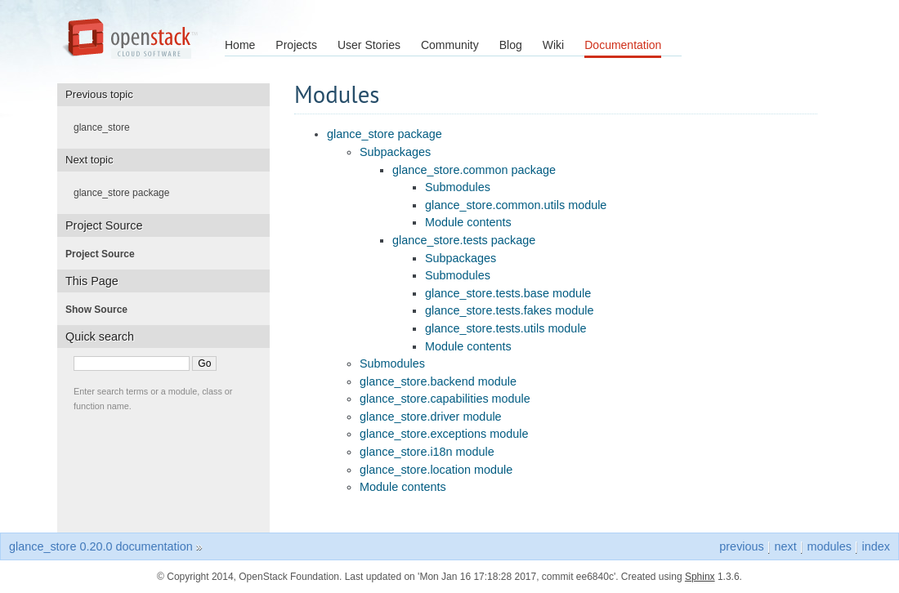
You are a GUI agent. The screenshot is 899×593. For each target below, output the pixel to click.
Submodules (457, 187)
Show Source (101, 309)
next (785, 546)
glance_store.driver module (431, 416)
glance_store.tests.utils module (506, 328)
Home (240, 44)
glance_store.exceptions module (444, 433)
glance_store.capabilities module (445, 398)
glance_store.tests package (463, 240)
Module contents (468, 222)
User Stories (369, 44)
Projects (296, 44)
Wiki (553, 44)
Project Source (105, 254)
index (876, 546)
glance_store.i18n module (427, 451)
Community (450, 44)
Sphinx (700, 576)
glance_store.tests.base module (508, 293)
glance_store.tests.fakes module (509, 310)
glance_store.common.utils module (515, 205)
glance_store (106, 127)
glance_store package (384, 133)
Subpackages (395, 151)
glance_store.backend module (438, 381)
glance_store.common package (474, 169)
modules (829, 546)
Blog (510, 44)
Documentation (622, 44)
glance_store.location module (436, 469)
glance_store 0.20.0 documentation (101, 546)
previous (741, 546)
